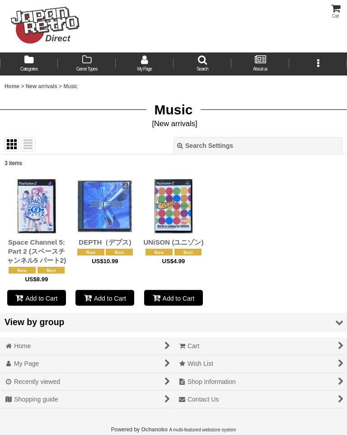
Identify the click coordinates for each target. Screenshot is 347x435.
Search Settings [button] (205, 145)
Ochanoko (154, 429)
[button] (202, 64)
